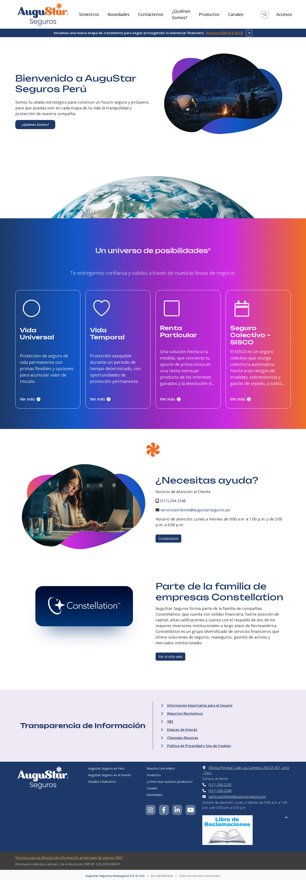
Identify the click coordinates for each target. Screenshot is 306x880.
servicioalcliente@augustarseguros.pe (195, 508)
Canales (236, 14)
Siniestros (89, 14)
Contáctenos (150, 14)
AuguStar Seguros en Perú (106, 767)
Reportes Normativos (182, 712)
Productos (209, 14)
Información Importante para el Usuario (196, 704)
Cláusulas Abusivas (179, 736)
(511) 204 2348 (173, 499)
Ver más (30, 397)
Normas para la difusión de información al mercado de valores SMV (68, 856)
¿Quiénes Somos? (181, 14)
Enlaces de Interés (179, 728)
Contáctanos (168, 537)
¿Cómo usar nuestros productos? (170, 780)
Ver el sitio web (170, 655)
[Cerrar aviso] (249, 33)
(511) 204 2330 (219, 783)
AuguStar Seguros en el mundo (109, 773)
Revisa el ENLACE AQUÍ (224, 33)
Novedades (119, 14)
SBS (167, 720)
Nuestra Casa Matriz (161, 767)
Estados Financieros (102, 780)
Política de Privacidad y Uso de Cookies (196, 744)
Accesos (284, 14)
